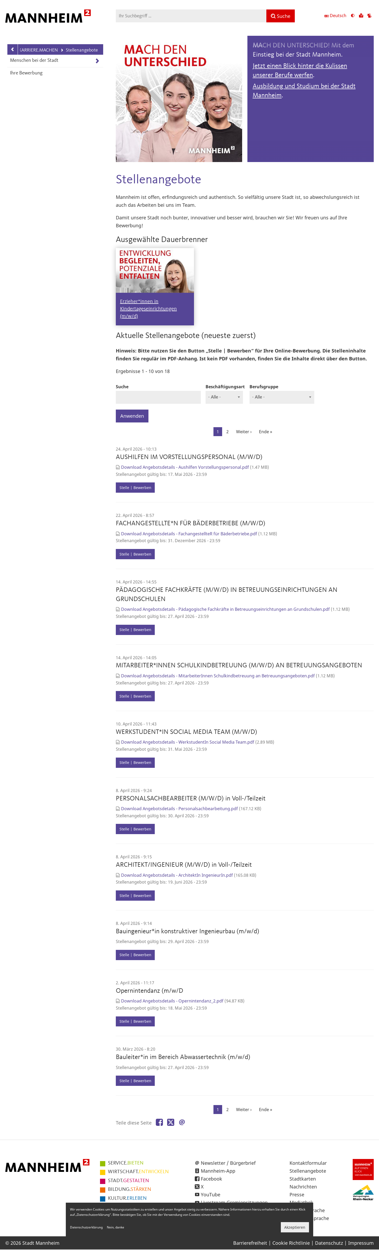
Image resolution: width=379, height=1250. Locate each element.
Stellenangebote (79, 50)
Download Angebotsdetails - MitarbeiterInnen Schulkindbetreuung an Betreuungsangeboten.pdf (218, 676)
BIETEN (125, 1163)
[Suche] (280, 15)
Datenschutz (329, 1243)
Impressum (361, 1243)
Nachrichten (303, 1186)
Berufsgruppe (264, 387)
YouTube (210, 1194)
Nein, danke (115, 1227)
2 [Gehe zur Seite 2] (229, 431)
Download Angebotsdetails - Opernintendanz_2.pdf (172, 1001)
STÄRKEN (129, 1189)
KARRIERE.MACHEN (38, 50)
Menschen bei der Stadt (34, 60)
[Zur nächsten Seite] (244, 431)
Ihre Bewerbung (26, 73)
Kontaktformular (308, 1163)
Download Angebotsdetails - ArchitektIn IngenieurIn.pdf (177, 875)
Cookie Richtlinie (291, 1243)
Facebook (211, 1179)
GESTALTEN (128, 1180)
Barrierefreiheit (250, 1243)
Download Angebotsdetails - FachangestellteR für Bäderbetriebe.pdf (189, 534)
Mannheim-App (218, 1171)
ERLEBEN (127, 1198)
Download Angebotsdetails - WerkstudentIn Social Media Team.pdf (187, 742)
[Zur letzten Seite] (265, 431)
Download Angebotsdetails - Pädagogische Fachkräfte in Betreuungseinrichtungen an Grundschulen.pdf (225, 609)
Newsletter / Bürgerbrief (228, 1163)
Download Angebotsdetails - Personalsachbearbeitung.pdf (179, 809)
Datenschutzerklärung (86, 1227)
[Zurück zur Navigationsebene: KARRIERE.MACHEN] (12, 49)
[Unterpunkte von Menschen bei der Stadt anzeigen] (97, 61)
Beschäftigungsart (225, 387)
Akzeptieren (294, 1227)
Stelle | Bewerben (135, 487)
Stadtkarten (303, 1179)
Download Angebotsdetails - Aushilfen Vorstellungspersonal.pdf (185, 467)
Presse (297, 1194)
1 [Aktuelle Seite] (219, 432)
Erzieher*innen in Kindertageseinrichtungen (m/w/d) (148, 309)
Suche (122, 387)
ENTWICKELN (138, 1172)
